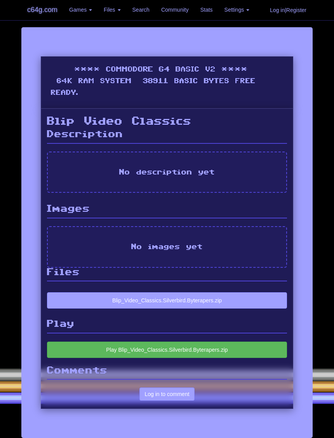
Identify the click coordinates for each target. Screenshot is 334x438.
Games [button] (80, 10)
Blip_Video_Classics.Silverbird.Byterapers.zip (167, 300)
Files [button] (112, 10)
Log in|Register (288, 10)
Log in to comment (166, 394)
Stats (206, 10)
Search (141, 10)
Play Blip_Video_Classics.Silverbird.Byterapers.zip (167, 350)
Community (175, 10)
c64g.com (42, 10)
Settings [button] (236, 10)
